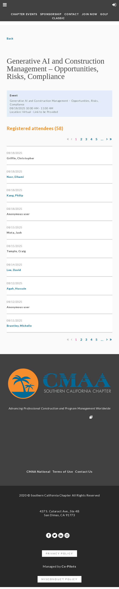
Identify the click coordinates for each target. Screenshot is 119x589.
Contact (71, 14)
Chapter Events (24, 14)
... (102, 139)
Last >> (110, 139)
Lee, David (14, 270)
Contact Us (84, 471)
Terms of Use (62, 471)
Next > (106, 139)
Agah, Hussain (16, 288)
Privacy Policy (59, 553)
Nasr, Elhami (15, 176)
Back (10, 38)
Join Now (89, 14)
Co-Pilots (69, 566)
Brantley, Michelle (19, 325)
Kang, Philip (15, 195)
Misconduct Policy (59, 579)
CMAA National (38, 471)
